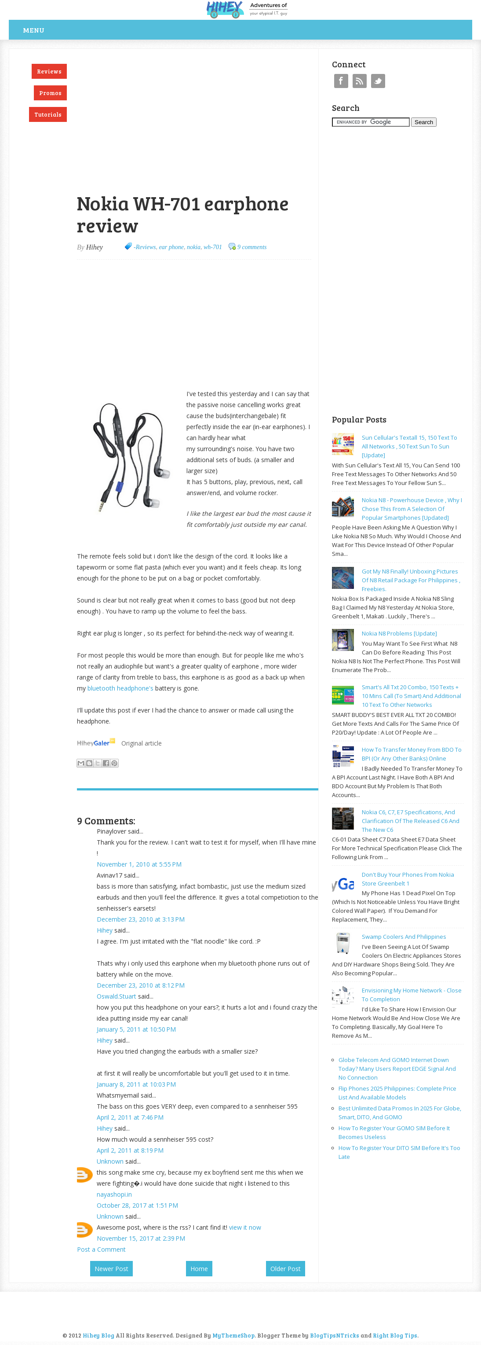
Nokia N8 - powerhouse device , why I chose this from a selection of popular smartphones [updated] (412, 509)
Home (199, 1268)
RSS (360, 81)
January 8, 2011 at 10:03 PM (136, 1084)
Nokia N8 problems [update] (399, 633)
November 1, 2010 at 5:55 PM (139, 864)
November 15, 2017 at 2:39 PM (141, 1238)
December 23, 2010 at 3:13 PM (141, 919)
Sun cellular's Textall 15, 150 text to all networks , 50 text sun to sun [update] (409, 446)
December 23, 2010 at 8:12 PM (141, 985)
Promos (50, 93)
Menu (33, 29)
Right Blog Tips (395, 1335)
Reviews (49, 71)
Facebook (341, 81)
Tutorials (48, 114)
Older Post (285, 1268)
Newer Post (111, 1268)
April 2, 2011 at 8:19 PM (130, 1150)
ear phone (171, 247)
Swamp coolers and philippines (404, 937)
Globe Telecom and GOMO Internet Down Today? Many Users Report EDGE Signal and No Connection (397, 1068)
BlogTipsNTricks (334, 1335)
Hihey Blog (98, 1335)
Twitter (378, 81)
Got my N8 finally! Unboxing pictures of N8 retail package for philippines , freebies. (411, 580)
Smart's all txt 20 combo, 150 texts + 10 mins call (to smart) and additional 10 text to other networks (411, 696)
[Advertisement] (180, 53)
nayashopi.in (114, 1194)
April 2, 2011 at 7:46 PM (130, 1117)
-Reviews (145, 247)
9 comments (252, 247)
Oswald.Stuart (116, 996)
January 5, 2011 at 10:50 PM (136, 1029)
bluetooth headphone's (120, 688)
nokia (193, 247)
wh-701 (213, 247)
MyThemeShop (233, 1335)
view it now (245, 1227)
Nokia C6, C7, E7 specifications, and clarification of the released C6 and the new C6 (410, 821)
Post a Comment (101, 1249)
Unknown (110, 1161)
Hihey (105, 930)
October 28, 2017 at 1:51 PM (137, 1205)
